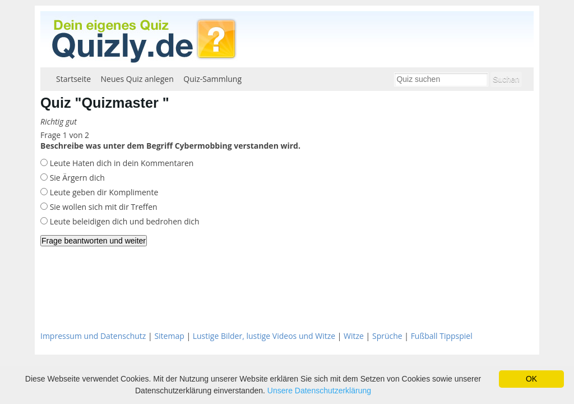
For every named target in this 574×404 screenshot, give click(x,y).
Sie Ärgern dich (76, 177)
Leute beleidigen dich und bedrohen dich (124, 221)
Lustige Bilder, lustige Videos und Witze (264, 335)
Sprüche (387, 335)
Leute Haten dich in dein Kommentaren (120, 163)
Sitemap (169, 335)
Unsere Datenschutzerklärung (319, 390)
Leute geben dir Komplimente (103, 192)
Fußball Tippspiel (442, 335)
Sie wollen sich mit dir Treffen (103, 206)
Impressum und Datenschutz (93, 335)
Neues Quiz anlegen (137, 79)
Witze (354, 335)
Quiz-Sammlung (212, 79)
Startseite (73, 79)
